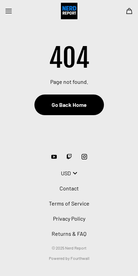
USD (69, 173)
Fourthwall (80, 258)
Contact (69, 188)
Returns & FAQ (69, 233)
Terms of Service (69, 203)
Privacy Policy (69, 218)
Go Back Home (69, 104)
